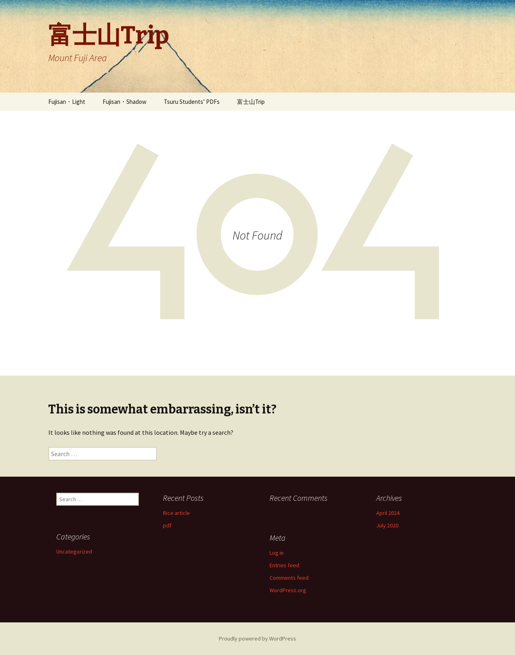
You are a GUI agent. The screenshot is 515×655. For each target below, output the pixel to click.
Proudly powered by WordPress (257, 638)
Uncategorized (74, 551)
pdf (167, 525)
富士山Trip (251, 101)
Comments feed (289, 577)
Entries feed (284, 565)
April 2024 (388, 513)
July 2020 (387, 525)
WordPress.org (288, 590)
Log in (277, 552)
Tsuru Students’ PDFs (192, 101)
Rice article (176, 513)
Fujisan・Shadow (124, 101)
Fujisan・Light (66, 101)
